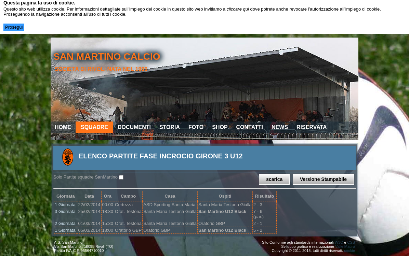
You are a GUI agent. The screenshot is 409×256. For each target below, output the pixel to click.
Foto (195, 127)
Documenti (134, 127)
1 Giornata (65, 204)
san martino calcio (106, 56)
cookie (349, 250)
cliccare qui (238, 9)
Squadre (94, 127)
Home (63, 127)
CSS (351, 242)
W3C (339, 242)
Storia (169, 127)
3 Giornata (65, 211)
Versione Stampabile (323, 179)
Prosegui (14, 27)
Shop (219, 127)
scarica (274, 179)
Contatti (249, 127)
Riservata (311, 127)
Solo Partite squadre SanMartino (85, 177)
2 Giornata (65, 223)
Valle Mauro (345, 246)
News (280, 127)
